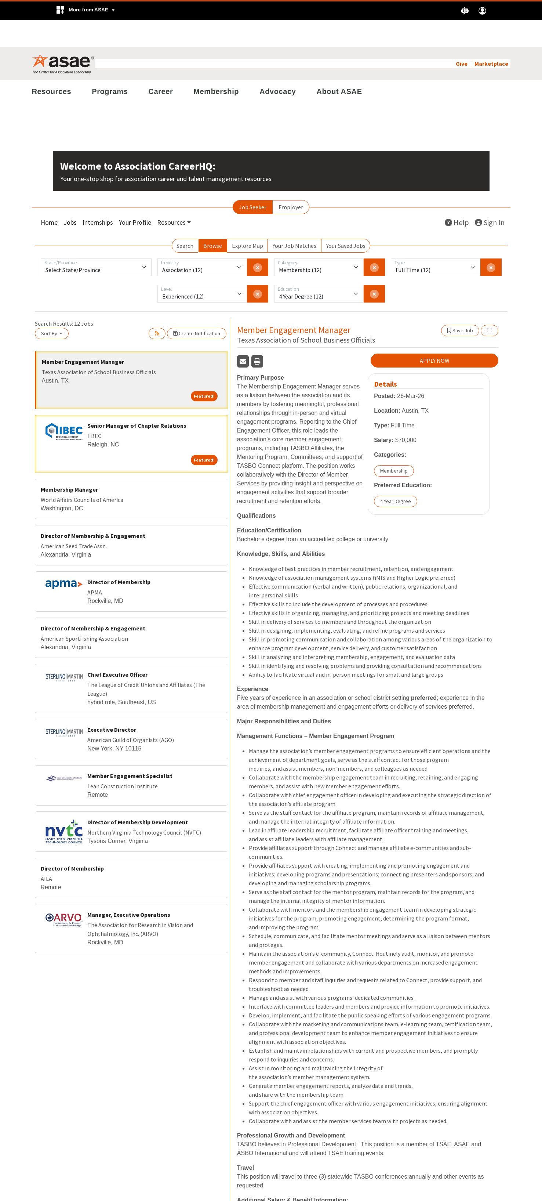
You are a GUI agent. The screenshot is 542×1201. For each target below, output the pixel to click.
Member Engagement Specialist (129, 749)
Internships (98, 195)
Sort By (49, 306)
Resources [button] (171, 195)
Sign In (490, 195)
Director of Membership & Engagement (93, 509)
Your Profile (135, 195)
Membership (216, 65)
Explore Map (247, 219)
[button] (85, 10)
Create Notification (196, 306)
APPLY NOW (435, 333)
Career (160, 65)
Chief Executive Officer (117, 647)
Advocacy (277, 65)
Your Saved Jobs (345, 219)
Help (457, 195)
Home (49, 195)
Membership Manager (69, 462)
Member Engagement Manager (83, 335)
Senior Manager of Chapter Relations (136, 398)
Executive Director (111, 702)
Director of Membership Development (137, 795)
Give (462, 36)
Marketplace (491, 36)
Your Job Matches (294, 219)
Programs (110, 65)
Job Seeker (252, 180)
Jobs (70, 195)
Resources (52, 65)
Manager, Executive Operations (128, 887)
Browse (212, 219)
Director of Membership (118, 555)
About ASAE (339, 65)
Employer (291, 180)
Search (185, 219)
